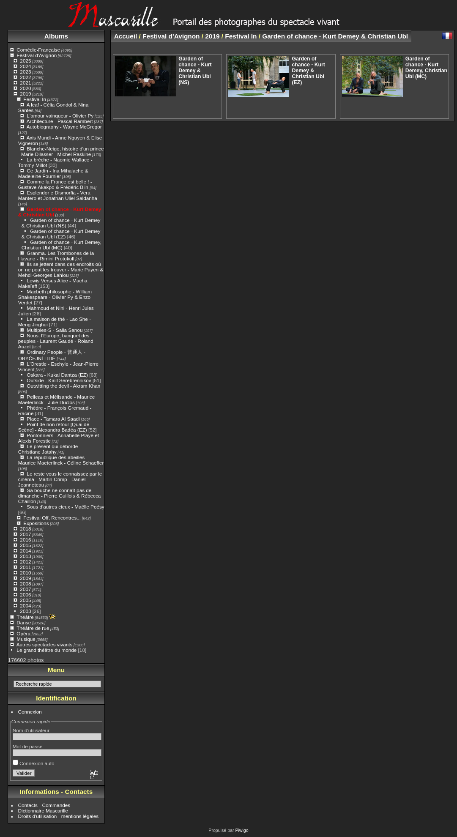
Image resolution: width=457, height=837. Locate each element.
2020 (25, 88)
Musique (25, 639)
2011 (25, 567)
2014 (25, 550)
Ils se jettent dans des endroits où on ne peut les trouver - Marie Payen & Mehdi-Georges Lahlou (60, 269)
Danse (23, 622)
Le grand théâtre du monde (46, 650)
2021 (25, 82)
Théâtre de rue (32, 628)
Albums (56, 36)
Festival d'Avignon (36, 55)
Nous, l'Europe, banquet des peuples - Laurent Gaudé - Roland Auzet (55, 341)
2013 (25, 556)
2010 (25, 572)
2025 (25, 60)
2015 (25, 545)
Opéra (23, 633)
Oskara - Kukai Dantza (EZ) (57, 374)
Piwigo (241, 830)
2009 (25, 578)
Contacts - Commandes (44, 805)
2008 (25, 583)
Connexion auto (34, 763)
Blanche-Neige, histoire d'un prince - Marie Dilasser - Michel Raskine (61, 151)
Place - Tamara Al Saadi (53, 418)
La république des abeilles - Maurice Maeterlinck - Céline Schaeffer (61, 459)
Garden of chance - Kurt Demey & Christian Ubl (335, 36)
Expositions (36, 523)
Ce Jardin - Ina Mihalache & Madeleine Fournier (53, 173)
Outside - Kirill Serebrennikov (59, 380)
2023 (25, 71)
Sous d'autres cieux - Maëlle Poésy (65, 506)
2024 (25, 66)
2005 (25, 600)
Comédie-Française (38, 49)
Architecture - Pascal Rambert (60, 121)
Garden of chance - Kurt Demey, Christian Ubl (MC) (61, 244)
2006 (25, 594)
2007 (25, 589)
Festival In (34, 99)
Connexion (30, 711)
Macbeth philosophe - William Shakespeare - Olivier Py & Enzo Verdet (55, 297)
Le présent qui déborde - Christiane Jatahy (49, 448)
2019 (25, 93)
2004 (25, 605)
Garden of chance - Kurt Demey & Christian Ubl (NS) (61, 222)
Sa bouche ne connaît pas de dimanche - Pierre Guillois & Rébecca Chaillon (59, 495)
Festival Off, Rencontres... (52, 517)
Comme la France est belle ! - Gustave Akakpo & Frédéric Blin (55, 184)
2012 (25, 561)
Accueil (125, 36)
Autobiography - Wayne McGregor (64, 126)
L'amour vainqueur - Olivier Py (60, 115)
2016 (25, 539)
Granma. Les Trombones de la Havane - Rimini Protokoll (56, 255)
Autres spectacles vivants (44, 644)
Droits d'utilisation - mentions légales (58, 816)
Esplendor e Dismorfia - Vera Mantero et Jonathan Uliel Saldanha (57, 195)
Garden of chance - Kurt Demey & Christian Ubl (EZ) (61, 233)
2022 (25, 77)
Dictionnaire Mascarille (43, 810)
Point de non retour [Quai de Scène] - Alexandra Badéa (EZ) (53, 426)
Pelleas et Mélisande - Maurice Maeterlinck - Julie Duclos (56, 399)
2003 (25, 611)
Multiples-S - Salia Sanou (54, 330)
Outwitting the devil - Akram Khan (63, 385)
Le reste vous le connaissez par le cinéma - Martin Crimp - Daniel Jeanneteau (60, 479)
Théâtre (25, 617)
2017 (25, 534)
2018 (25, 528)
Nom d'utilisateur (31, 730)
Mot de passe (28, 746)
